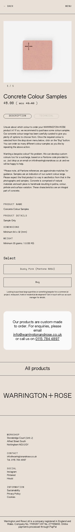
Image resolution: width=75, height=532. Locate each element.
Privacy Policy (13, 494)
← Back (8, 6)
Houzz (10, 478)
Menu (68, 6)
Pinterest (11, 475)
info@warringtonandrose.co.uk (47, 161)
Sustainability (13, 490)
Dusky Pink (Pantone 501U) (37, 269)
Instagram (12, 472)
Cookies (11, 497)
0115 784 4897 (47, 339)
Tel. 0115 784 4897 (16, 460)
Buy (37, 282)
